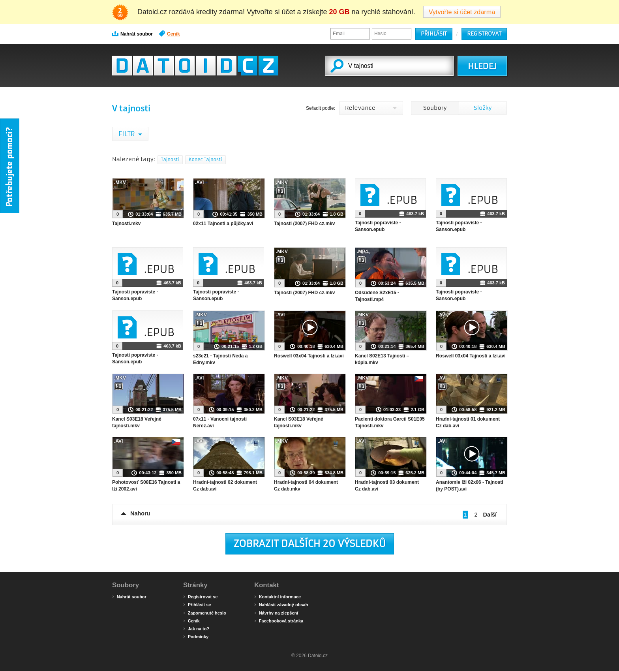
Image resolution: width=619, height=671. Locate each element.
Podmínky (195, 636)
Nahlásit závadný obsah (281, 604)
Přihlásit (434, 33)
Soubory (434, 107)
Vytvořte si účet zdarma (462, 11)
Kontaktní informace (277, 596)
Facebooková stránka (278, 620)
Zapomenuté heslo (204, 612)
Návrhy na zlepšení (276, 612)
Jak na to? (196, 628)
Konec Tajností (205, 159)
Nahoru (140, 513)
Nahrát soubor (132, 33)
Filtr (127, 134)
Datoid (195, 65)
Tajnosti (170, 159)
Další (490, 514)
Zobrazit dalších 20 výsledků (310, 544)
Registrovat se (200, 596)
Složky (482, 107)
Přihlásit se (197, 604)
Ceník (169, 33)
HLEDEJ (482, 66)
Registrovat (484, 33)
